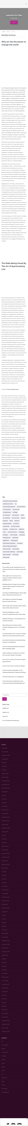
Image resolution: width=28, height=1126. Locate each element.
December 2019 (5, 984)
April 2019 (4, 1006)
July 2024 (4, 795)
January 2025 (5, 777)
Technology (4, 1088)
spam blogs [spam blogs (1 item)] (20, 551)
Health (3, 1066)
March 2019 (4, 1009)
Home (3, 1070)
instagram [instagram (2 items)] (5, 534)
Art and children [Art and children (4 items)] (21, 506)
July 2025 (4, 762)
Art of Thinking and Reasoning (10, 720)
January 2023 (5, 849)
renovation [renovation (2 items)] (20, 543)
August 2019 (5, 991)
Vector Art (5, 716)
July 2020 (4, 958)
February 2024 (5, 809)
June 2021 (4, 918)
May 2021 (4, 922)
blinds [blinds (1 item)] (11, 520)
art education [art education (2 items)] (15, 515)
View (14, 22)
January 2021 (5, 937)
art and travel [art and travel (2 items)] (16, 509)
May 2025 (4, 769)
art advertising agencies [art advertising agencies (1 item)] (9, 506)
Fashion (4, 1059)
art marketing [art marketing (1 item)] (6, 518)
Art (2, 1041)
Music (3, 1081)
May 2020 (4, 966)
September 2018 (6, 1031)
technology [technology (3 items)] (15, 554)
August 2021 (5, 911)
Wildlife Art (5, 708)
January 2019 (5, 1017)
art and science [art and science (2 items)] (7, 509)
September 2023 (6, 828)
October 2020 (5, 948)
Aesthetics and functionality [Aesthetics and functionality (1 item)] (10, 501)
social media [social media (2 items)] (16, 549)
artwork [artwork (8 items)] (23, 518)
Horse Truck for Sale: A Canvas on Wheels (13, 666)
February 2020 (5, 977)
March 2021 (4, 929)
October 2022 (5, 860)
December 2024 (5, 780)
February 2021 (5, 933)
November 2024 (5, 784)
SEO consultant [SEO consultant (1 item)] (7, 549)
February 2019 (5, 1013)
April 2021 (4, 926)
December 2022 (5, 853)
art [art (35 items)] (15, 503)
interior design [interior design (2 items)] (13, 534)
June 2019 (4, 998)
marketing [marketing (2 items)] (21, 534)
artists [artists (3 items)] (22, 515)
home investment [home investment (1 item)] (12, 532)
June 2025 (4, 766)
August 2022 (5, 868)
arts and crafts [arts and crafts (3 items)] (15, 518)
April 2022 (4, 882)
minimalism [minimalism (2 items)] (15, 537)
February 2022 (5, 889)
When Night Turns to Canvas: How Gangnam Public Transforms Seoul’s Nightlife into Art (12, 578)
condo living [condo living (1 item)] (6, 526)
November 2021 (5, 900)
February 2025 (5, 773)
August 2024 (5, 791)
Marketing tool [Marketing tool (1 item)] (6, 537)
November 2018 (5, 1024)
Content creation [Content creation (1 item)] (15, 526)
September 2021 (6, 908)
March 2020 (4, 973)
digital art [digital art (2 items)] (21, 529)
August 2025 (5, 759)
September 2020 (6, 951)
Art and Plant (5, 1045)
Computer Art (5, 1052)
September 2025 (6, 755)
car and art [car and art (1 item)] (16, 523)
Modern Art (4, 1077)
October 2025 (5, 751)
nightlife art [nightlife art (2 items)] (6, 540)
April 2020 (4, 969)
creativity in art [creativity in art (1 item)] (13, 529)
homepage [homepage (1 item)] (21, 532)
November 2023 (5, 820)
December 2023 (5, 817)
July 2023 (4, 835)
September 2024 (6, 788)
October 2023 (5, 824)
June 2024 (4, 799)
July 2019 (4, 995)
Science (3, 1085)
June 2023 (4, 839)
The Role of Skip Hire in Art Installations (13, 676)
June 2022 (4, 875)
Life (2, 1074)
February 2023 (5, 846)
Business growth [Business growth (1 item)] (7, 523)
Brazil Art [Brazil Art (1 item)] (17, 520)
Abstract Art (5, 712)
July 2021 (4, 915)
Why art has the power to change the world (13, 43)
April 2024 (4, 802)
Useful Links (5, 704)
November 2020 (5, 944)
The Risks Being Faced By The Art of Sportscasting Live (13, 266)
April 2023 (4, 842)
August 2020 (5, 955)
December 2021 (5, 897)
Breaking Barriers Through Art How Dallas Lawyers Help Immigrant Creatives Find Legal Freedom (13, 586)
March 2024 (4, 806)
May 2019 (4, 1002)
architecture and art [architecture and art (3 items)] (8, 503)
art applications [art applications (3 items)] (7, 512)
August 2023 (5, 831)
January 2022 (5, 893)
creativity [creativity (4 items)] (5, 529)
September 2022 (6, 864)
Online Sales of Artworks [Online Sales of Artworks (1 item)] (9, 543)
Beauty (3, 1048)
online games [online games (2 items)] (14, 540)
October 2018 (5, 1027)
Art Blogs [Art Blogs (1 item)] (15, 512)
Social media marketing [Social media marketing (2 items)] (9, 551)
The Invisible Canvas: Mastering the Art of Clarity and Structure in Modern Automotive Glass (14, 569)
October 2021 (5, 904)
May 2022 (4, 879)
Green (3, 1063)
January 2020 (5, 980)
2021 (8, 31)
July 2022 (4, 871)
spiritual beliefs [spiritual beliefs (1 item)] (7, 554)
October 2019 (5, 988)
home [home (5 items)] (4, 532)
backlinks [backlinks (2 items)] (5, 520)
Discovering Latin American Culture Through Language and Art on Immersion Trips (13, 627)
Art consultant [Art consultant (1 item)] (6, 515)
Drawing (4, 1056)
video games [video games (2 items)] (6, 557)
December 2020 (6, 940)
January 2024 (5, 813)
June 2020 (4, 962)
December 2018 (5, 1020)
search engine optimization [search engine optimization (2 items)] (10, 546)
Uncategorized (5, 1092)
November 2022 (5, 857)
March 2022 (4, 886)
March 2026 (4, 748)
